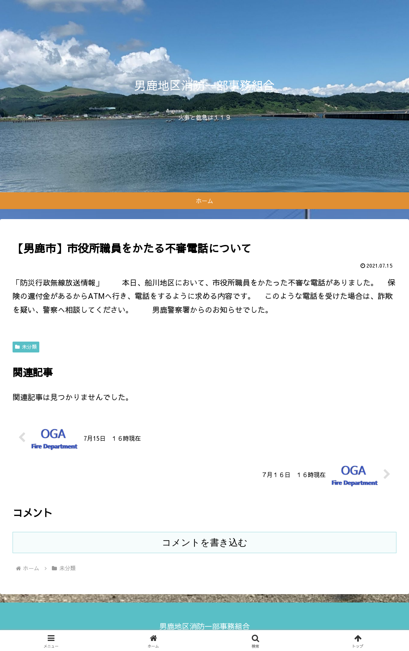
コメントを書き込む (205, 542)
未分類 (26, 346)
